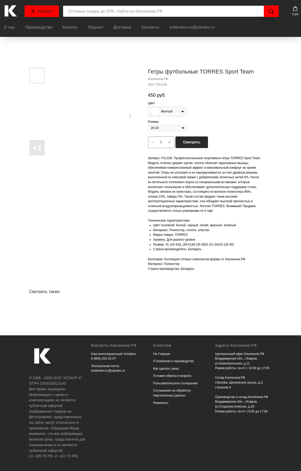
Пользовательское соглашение (175, 382)
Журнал (95, 26)
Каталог (70, 26)
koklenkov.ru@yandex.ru (192, 26)
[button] (295, 10)
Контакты (150, 26)
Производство (38, 26)
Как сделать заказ (166, 367)
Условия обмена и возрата (172, 374)
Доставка (122, 26)
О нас (9, 26)
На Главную (161, 352)
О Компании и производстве (173, 359)
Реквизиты (160, 401)
